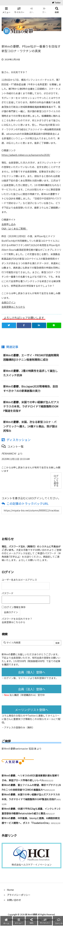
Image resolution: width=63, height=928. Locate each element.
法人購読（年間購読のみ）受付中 (27, 695)
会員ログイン (9, 302)
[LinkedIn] (39, 325)
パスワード (7, 593)
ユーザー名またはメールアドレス (19, 579)
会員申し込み (9, 224)
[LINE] (54, 325)
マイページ (24, 678)
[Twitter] (9, 325)
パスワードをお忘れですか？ (17, 618)
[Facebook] (24, 325)
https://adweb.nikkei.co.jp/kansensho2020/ (26, 155)
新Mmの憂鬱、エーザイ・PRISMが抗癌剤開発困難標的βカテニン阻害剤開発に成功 (31, 357)
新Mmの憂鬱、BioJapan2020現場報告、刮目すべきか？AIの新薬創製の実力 (30, 388)
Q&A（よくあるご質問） (15, 228)
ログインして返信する (56, 480)
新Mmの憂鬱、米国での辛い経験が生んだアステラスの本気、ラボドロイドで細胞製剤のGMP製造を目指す (31, 406)
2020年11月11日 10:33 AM (16, 459)
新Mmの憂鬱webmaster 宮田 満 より (21, 748)
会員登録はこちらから (13, 306)
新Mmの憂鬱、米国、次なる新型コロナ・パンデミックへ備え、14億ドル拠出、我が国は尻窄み (30, 426)
